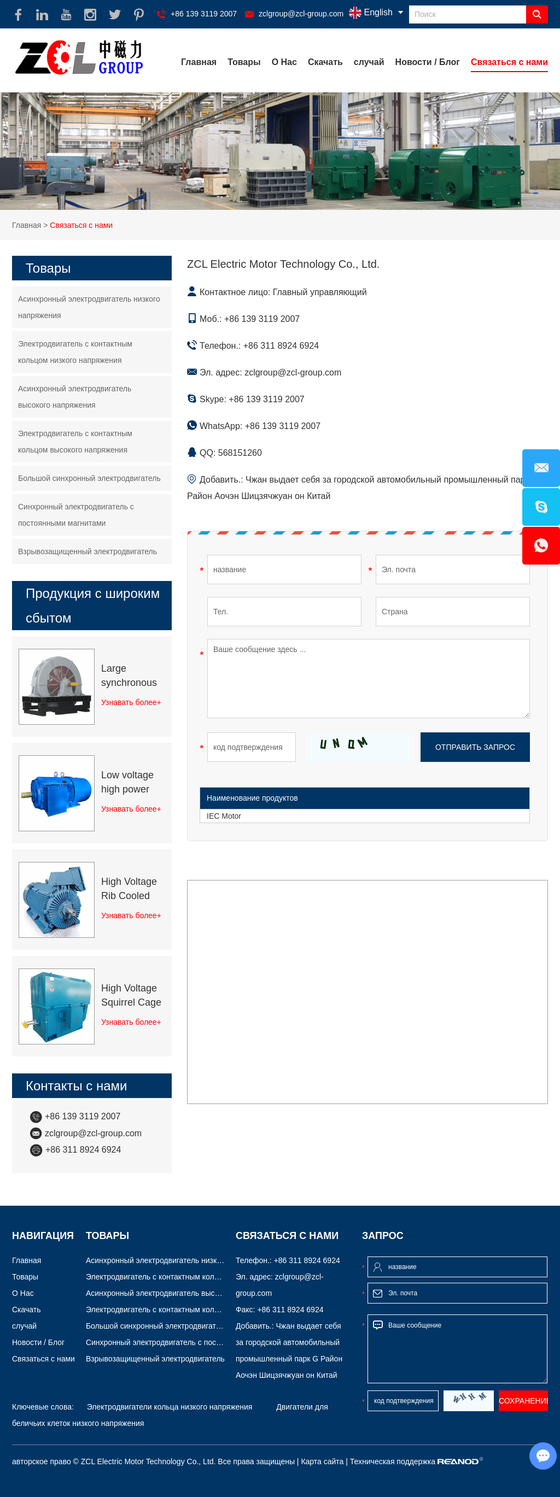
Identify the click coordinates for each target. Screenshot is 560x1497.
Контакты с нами (76, 1085)
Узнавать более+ (131, 702)
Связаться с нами (509, 62)
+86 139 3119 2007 (266, 399)
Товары (244, 62)
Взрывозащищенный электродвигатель (87, 551)
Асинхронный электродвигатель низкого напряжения (89, 307)
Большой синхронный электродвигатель (89, 478)
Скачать (325, 62)
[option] (280, 151)
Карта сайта (322, 1461)
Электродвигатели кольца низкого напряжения (170, 1406)
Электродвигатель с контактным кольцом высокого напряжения (75, 441)
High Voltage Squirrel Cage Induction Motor (131, 996)
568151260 (240, 452)
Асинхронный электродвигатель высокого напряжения (74, 396)
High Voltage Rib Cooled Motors (129, 889)
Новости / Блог (427, 62)
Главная (199, 62)
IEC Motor (224, 816)
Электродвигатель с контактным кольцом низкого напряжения (75, 352)
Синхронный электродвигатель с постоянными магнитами (76, 514)
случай (369, 62)
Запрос (383, 1235)
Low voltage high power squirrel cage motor (129, 783)
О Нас (284, 62)
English (371, 13)
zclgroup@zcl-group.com (301, 13)
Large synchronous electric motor (130, 676)
